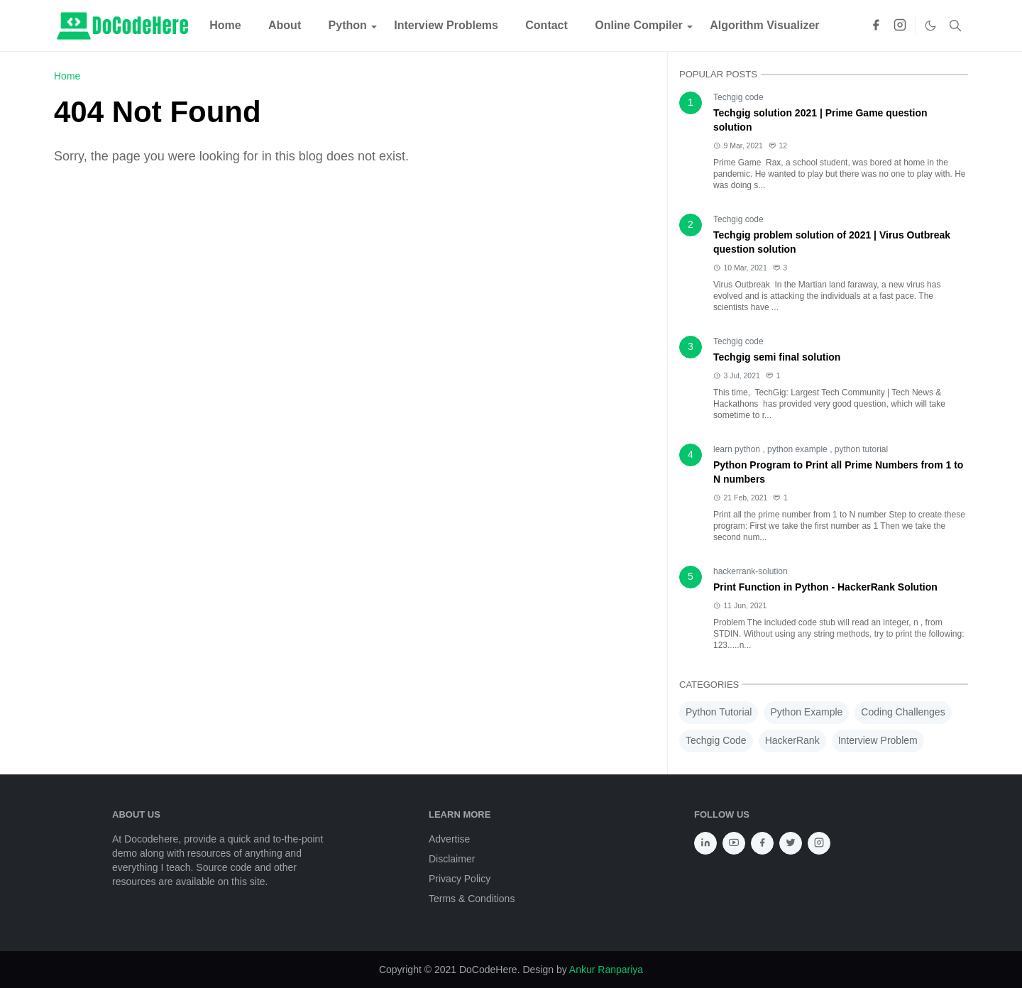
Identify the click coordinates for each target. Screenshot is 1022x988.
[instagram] (900, 25)
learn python (737, 449)
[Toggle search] (955, 25)
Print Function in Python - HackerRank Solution (825, 587)
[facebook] (876, 25)
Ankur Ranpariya (606, 969)
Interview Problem (878, 740)
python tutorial (861, 449)
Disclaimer (452, 858)
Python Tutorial (719, 712)
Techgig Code (716, 740)
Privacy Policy (459, 878)
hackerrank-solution (750, 571)
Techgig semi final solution (776, 357)
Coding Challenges (903, 712)
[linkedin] (705, 843)
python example (798, 449)
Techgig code (738, 97)
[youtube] (733, 843)
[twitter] (790, 843)
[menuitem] (225, 25)
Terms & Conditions (472, 898)
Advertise (449, 839)
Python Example (806, 712)
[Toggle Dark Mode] (930, 25)
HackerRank (792, 740)
